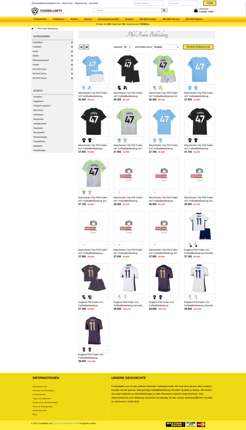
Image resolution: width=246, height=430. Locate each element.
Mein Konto (67, 3)
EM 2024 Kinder (39, 69)
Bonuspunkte (38, 132)
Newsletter (37, 146)
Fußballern (37, 47)
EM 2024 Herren (39, 74)
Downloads (38, 128)
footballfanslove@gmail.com (46, 3)
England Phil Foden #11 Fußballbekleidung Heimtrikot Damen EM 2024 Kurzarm (199, 305)
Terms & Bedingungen (43, 406)
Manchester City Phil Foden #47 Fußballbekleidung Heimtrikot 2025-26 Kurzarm (199, 96)
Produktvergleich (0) (198, 47)
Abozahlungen (39, 150)
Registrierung (81, 3)
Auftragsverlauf (39, 123)
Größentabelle (39, 394)
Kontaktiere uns (40, 387)
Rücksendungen (40, 137)
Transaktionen (39, 141)
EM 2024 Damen (40, 78)
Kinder (35, 51)
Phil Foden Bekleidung (48, 28)
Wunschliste (38, 119)
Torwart (36, 65)
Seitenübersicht (40, 410)
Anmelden (93, 3)
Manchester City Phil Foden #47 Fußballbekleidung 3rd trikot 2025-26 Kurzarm (128, 148)
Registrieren (38, 101)
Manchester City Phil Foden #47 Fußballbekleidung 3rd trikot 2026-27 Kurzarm (163, 253)
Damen (36, 56)
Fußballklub (37, 42)
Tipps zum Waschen (42, 398)
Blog (35, 414)
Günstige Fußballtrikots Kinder (66, 423)
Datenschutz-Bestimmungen (45, 402)
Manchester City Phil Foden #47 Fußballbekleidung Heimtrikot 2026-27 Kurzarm (93, 253)
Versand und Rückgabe (43, 390)
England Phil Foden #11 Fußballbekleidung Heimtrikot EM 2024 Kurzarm (129, 305)
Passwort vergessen (41, 106)
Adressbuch (38, 115)
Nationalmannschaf (41, 60)
